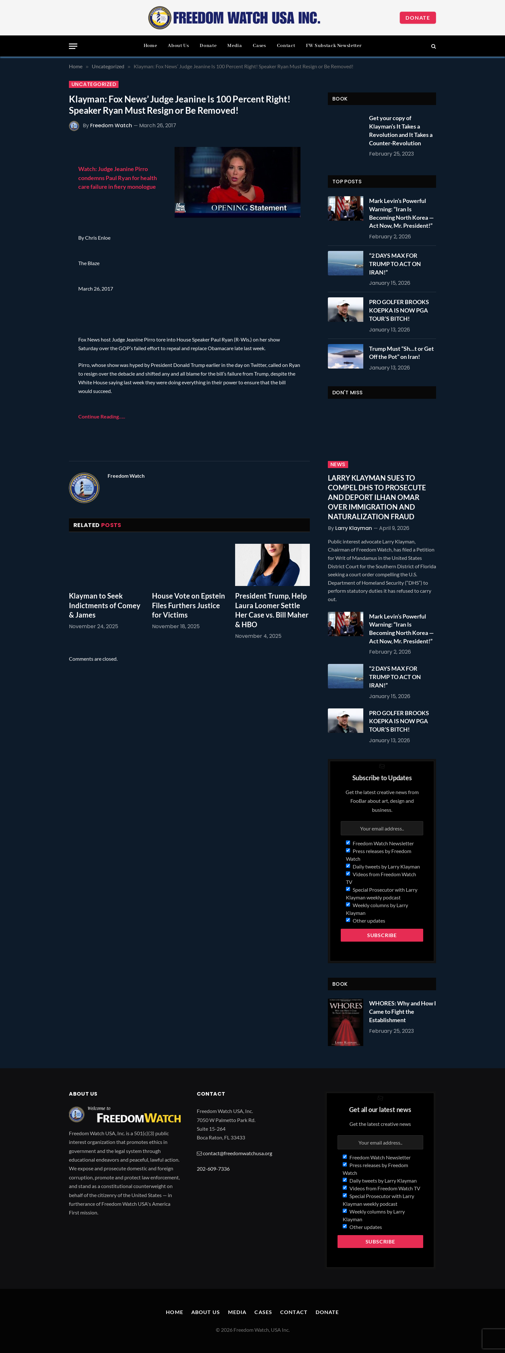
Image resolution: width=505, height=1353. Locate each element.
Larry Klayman (353, 528)
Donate (417, 17)
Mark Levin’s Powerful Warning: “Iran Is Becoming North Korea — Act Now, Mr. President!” (401, 213)
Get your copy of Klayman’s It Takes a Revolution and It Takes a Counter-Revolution (401, 130)
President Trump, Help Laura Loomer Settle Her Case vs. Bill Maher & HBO (272, 610)
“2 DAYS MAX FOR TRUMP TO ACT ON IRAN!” (395, 263)
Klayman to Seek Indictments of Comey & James (104, 605)
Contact (286, 46)
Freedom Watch (111, 125)
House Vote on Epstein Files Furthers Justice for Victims (188, 605)
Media (234, 46)
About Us (178, 46)
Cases (259, 46)
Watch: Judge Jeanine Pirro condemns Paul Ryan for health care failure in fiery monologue (117, 177)
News (338, 464)
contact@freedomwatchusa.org (237, 1153)
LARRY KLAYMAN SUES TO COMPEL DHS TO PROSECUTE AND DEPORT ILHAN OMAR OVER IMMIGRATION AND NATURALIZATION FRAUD (377, 497)
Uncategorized (93, 84)
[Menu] (73, 46)
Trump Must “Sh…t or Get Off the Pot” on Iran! (401, 352)
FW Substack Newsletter (333, 46)
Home (150, 46)
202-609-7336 (213, 1169)
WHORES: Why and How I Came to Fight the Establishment (402, 1011)
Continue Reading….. (101, 416)
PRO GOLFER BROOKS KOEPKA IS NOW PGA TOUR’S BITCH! (399, 310)
